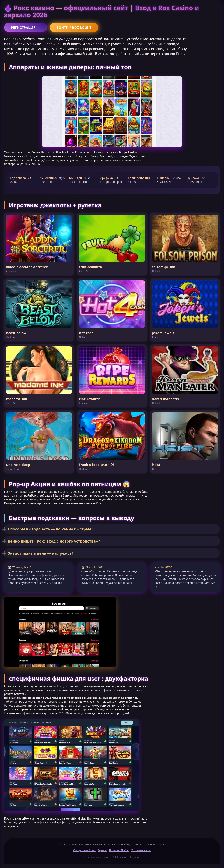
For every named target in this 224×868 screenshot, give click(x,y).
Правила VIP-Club (119, 850)
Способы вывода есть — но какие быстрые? (50, 529)
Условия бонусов (141, 850)
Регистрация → (25, 27)
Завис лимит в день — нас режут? (40, 553)
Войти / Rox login (74, 27)
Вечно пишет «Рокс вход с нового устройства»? (54, 541)
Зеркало (102, 850)
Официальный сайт (84, 850)
